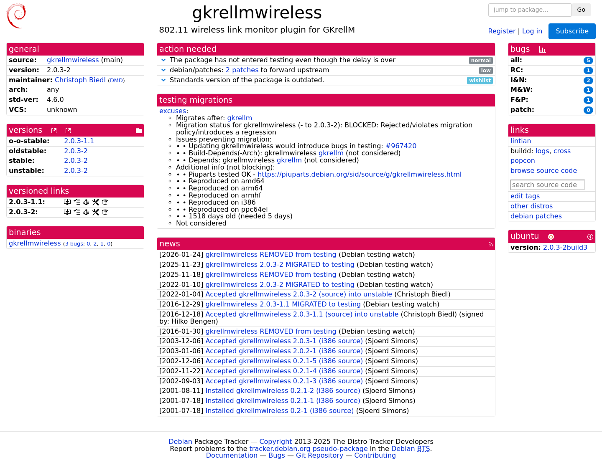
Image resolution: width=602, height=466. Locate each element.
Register (502, 31)
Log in (532, 31)
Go (581, 9)
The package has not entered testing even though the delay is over (326, 60)
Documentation (232, 455)
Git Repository (319, 455)
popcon (522, 161)
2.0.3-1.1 (79, 141)
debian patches (536, 216)
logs (542, 151)
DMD (116, 80)
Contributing (375, 455)
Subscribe (572, 31)
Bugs (276, 455)
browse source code (543, 171)
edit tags (525, 196)
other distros (531, 206)
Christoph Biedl (80, 80)
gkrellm (239, 118)
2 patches (242, 70)
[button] (163, 60)
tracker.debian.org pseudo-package (309, 449)
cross (562, 151)
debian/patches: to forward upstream (326, 70)
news (169, 243)
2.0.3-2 (76, 151)
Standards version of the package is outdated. (326, 80)
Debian (180, 442)
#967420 (400, 146)
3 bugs (74, 244)
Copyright (275, 442)
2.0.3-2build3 (565, 247)
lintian (520, 141)
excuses (172, 111)
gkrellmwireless (73, 60)
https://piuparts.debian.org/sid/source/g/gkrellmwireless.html (360, 174)
